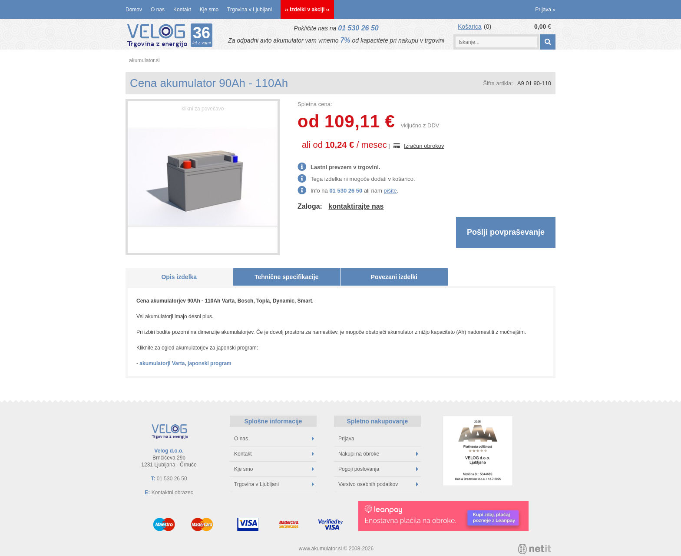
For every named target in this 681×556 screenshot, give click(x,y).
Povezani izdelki (394, 276)
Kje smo (209, 10)
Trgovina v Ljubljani (249, 10)
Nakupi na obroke (378, 454)
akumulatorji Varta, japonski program (185, 363)
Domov (134, 10)
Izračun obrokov (424, 146)
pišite (390, 190)
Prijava (545, 9)
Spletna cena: (315, 104)
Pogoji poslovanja (378, 469)
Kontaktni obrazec (172, 492)
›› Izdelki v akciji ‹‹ (307, 10)
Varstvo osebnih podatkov (378, 484)
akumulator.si (144, 60)
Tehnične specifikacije (287, 276)
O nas (158, 10)
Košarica (469, 26)
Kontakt (182, 10)
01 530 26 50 (358, 28)
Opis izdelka (179, 276)
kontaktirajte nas (355, 206)
